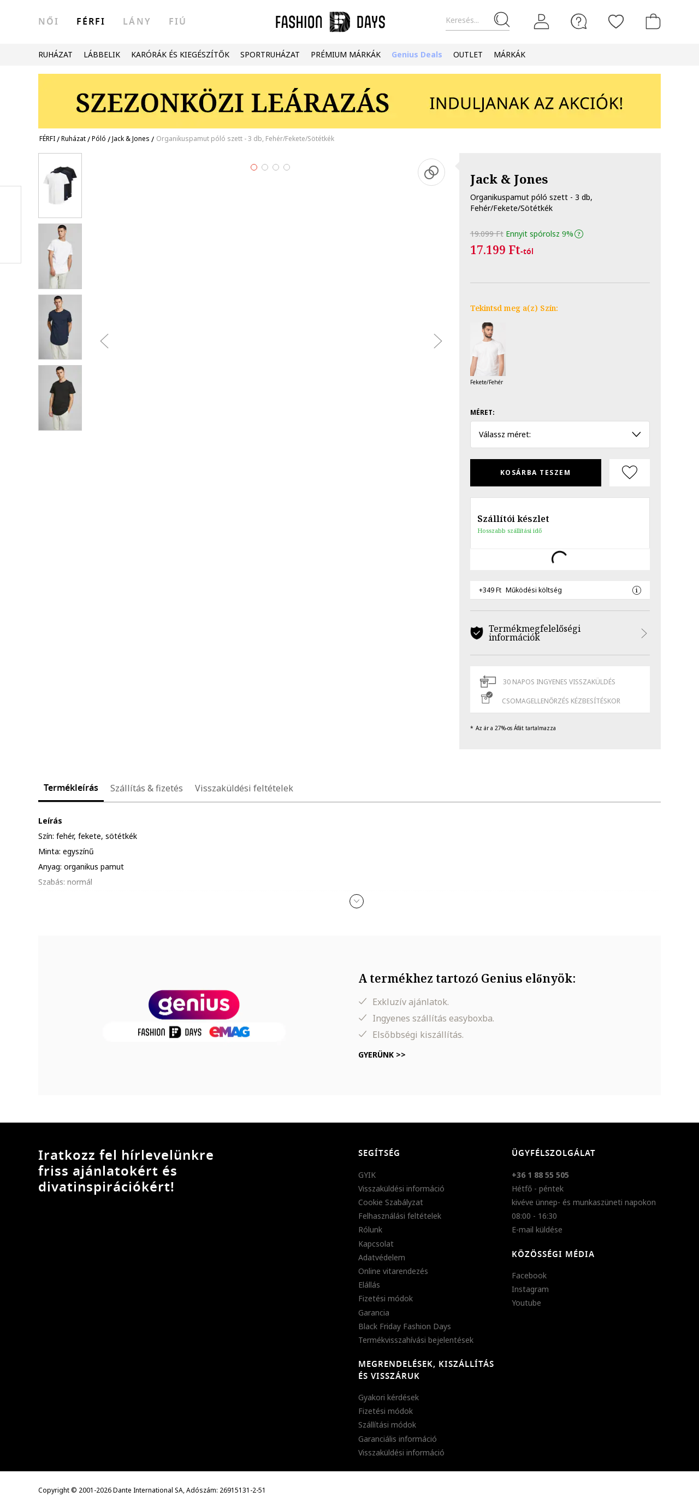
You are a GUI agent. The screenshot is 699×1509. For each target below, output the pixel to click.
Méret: (482, 412)
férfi (90, 21)
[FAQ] (579, 21)
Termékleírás (71, 788)
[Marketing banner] (349, 96)
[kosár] (651, 21)
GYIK (367, 1175)
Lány (137, 21)
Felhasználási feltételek (399, 1216)
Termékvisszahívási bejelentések (415, 1340)
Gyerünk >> (382, 1054)
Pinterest (10, 224)
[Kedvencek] (616, 21)
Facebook (529, 1275)
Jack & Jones (509, 179)
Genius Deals (417, 54)
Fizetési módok (385, 1298)
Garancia (373, 1312)
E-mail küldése (537, 1229)
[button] (357, 901)
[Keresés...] (478, 20)
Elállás (369, 1284)
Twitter (10, 246)
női (48, 21)
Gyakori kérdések (388, 1397)
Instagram (530, 1289)
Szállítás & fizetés (146, 788)
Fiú (178, 21)
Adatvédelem (381, 1257)
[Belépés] (542, 22)
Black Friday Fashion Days (404, 1326)
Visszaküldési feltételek (244, 788)
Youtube (526, 1302)
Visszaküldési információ (401, 1188)
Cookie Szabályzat (390, 1202)
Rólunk (370, 1229)
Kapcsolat (376, 1243)
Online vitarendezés (393, 1271)
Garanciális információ (397, 1439)
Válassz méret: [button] (560, 434)
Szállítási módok (387, 1424)
